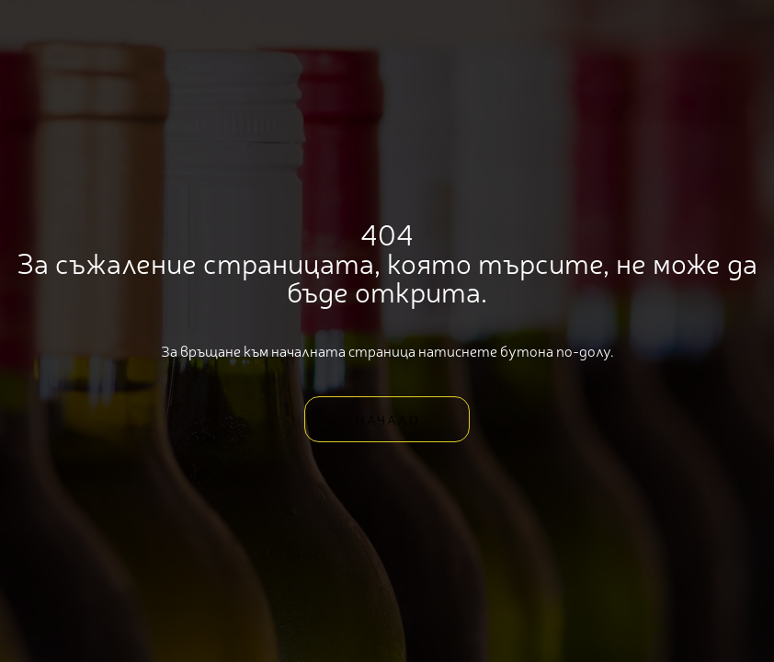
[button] (387, 419)
